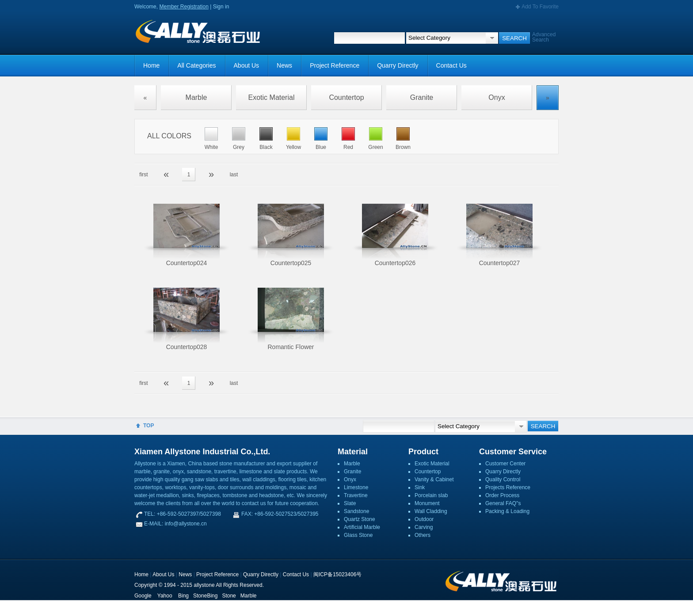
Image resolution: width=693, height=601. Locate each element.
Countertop (346, 97)
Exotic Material (271, 97)
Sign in (221, 7)
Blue (321, 147)
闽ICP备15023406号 (337, 574)
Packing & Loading (507, 511)
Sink (420, 487)
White (211, 147)
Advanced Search (544, 37)
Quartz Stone (359, 519)
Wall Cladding (431, 511)
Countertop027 (499, 262)
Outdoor (424, 519)
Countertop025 (291, 262)
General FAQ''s (503, 503)
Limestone (356, 487)
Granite (421, 97)
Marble (196, 97)
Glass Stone (358, 535)
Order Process (502, 495)
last (234, 174)
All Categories (196, 65)
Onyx (496, 97)
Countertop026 (395, 262)
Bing (183, 596)
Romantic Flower (290, 346)
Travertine (356, 495)
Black (265, 147)
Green (375, 147)
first (143, 174)
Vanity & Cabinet (434, 479)
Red (348, 147)
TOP (148, 425)
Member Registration (183, 7)
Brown (403, 147)
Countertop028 (186, 346)
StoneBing (205, 596)
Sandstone (356, 511)
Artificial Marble (362, 527)
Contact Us (451, 65)
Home (151, 65)
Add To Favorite (540, 7)
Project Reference (334, 65)
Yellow (293, 147)
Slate (350, 503)
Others (422, 535)
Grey (238, 147)
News (284, 65)
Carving (424, 527)
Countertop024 (186, 262)
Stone (229, 596)
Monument (427, 503)
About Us (246, 65)
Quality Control (502, 479)
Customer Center (505, 463)
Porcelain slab (431, 495)
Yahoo (164, 596)
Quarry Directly (397, 65)
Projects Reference (507, 487)
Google (143, 596)
